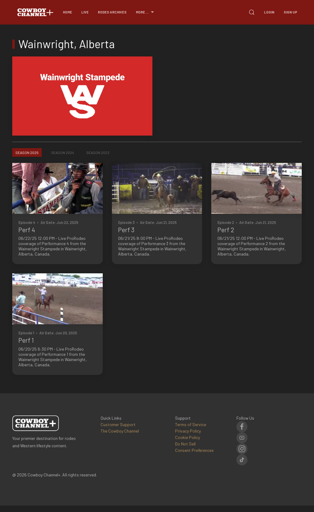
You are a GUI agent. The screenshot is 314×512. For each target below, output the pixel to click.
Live (85, 12)
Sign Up (290, 12)
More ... (145, 12)
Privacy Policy (188, 430)
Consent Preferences (194, 450)
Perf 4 (26, 229)
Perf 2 (225, 229)
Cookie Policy (187, 437)
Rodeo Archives (112, 12)
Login (269, 12)
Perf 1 (26, 340)
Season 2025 (27, 152)
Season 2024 (62, 152)
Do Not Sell (185, 443)
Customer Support (118, 424)
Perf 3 (126, 229)
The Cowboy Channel (120, 430)
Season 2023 (97, 152)
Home (67, 12)
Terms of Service (190, 424)
